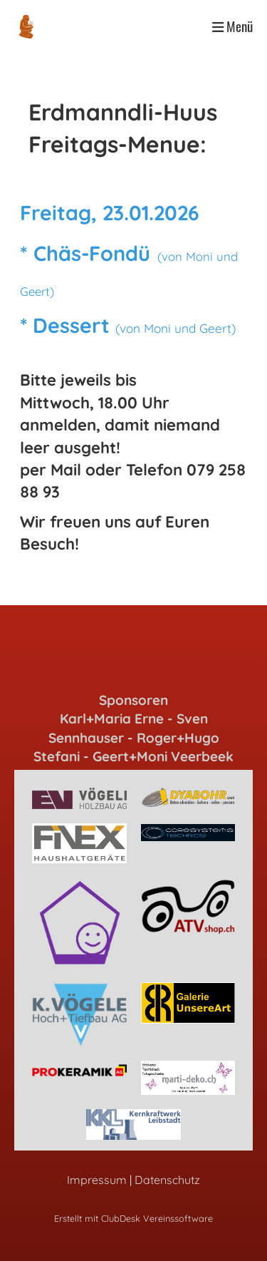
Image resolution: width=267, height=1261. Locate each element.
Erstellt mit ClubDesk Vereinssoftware (133, 1218)
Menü (232, 26)
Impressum (97, 1180)
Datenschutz (167, 1180)
